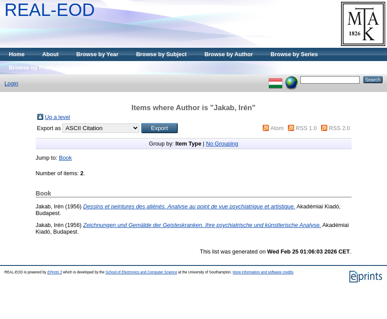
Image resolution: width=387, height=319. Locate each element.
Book (65, 157)
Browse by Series (294, 54)
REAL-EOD (49, 9)
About (50, 54)
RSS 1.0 (306, 128)
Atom (277, 128)
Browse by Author (228, 54)
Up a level (57, 117)
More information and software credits (263, 272)
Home (17, 54)
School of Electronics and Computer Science (141, 272)
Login (11, 83)
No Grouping (222, 143)
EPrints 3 (54, 272)
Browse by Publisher (37, 67)
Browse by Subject (161, 54)
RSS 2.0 (339, 128)
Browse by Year (98, 54)
